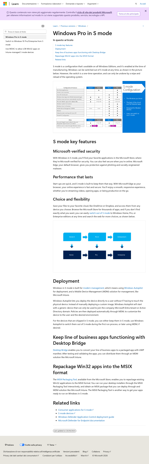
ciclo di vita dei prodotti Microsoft (94, 12)
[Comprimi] (42, 25)
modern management (93, 287)
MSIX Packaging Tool (67, 379)
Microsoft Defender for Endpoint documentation (81, 420)
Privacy (106, 451)
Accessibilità (70, 455)
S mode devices (65, 413)
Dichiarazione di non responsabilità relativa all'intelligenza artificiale (31, 451)
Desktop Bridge (60, 349)
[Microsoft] (5, 4)
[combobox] (24, 32)
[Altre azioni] (143, 26)
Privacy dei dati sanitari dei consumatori (20, 455)
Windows (82, 26)
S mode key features (64, 45)
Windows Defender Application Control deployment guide (86, 416)
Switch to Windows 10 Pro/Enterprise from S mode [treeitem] (24, 43)
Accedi (143, 3)
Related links (60, 59)
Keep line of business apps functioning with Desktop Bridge (80, 52)
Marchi (84, 455)
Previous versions (68, 26)
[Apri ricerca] (136, 3)
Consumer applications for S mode (75, 409)
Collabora (96, 451)
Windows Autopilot (133, 287)
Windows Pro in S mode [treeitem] (16, 37)
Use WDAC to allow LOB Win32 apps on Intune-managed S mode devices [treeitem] (23, 50)
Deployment (60, 48)
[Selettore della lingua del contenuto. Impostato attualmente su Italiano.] (9, 445)
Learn (55, 26)
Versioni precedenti (71, 451)
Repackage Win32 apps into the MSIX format (74, 56)
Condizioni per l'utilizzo (52, 455)
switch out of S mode (99, 212)
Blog (84, 451)
